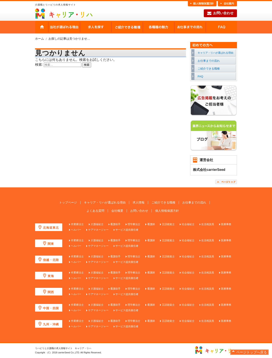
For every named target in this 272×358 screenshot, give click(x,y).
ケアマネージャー (98, 229)
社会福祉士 (188, 224)
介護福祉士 (97, 224)
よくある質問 (95, 210)
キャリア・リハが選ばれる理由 (215, 52)
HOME (41, 27)
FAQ (221, 27)
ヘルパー (76, 229)
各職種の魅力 (158, 27)
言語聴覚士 (168, 224)
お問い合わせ (220, 13)
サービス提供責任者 (126, 229)
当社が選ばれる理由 (64, 27)
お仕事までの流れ (190, 27)
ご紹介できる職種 (127, 27)
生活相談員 (207, 224)
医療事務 (226, 224)
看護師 (151, 224)
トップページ (68, 202)
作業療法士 (77, 224)
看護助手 (115, 224)
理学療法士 (134, 224)
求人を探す (95, 27)
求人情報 (138, 202)
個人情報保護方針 (167, 210)
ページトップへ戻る (251, 352)
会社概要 (117, 210)
